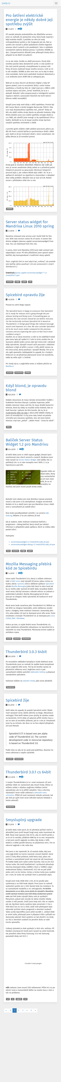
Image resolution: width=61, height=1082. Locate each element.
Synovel (20, 584)
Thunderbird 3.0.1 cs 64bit (28, 772)
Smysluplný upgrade (24, 820)
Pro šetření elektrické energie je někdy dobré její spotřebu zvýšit (29, 19)
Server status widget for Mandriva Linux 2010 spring (30, 224)
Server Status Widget (27, 460)
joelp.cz (6, 3)
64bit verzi (15, 581)
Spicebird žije (17, 700)
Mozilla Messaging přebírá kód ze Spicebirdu (28, 566)
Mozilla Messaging (19, 586)
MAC (13, 618)
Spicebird (50, 584)
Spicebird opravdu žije (25, 295)
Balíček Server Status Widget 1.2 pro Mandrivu (27, 442)
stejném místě (29, 681)
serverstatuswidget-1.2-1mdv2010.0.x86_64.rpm (30, 542)
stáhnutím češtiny (37, 672)
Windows (20, 618)
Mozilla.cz (10, 366)
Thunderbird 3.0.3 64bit (26, 651)
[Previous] (6, 1010)
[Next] (35, 1010)
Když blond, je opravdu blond (26, 387)
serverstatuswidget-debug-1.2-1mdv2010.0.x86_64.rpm (33, 544)
